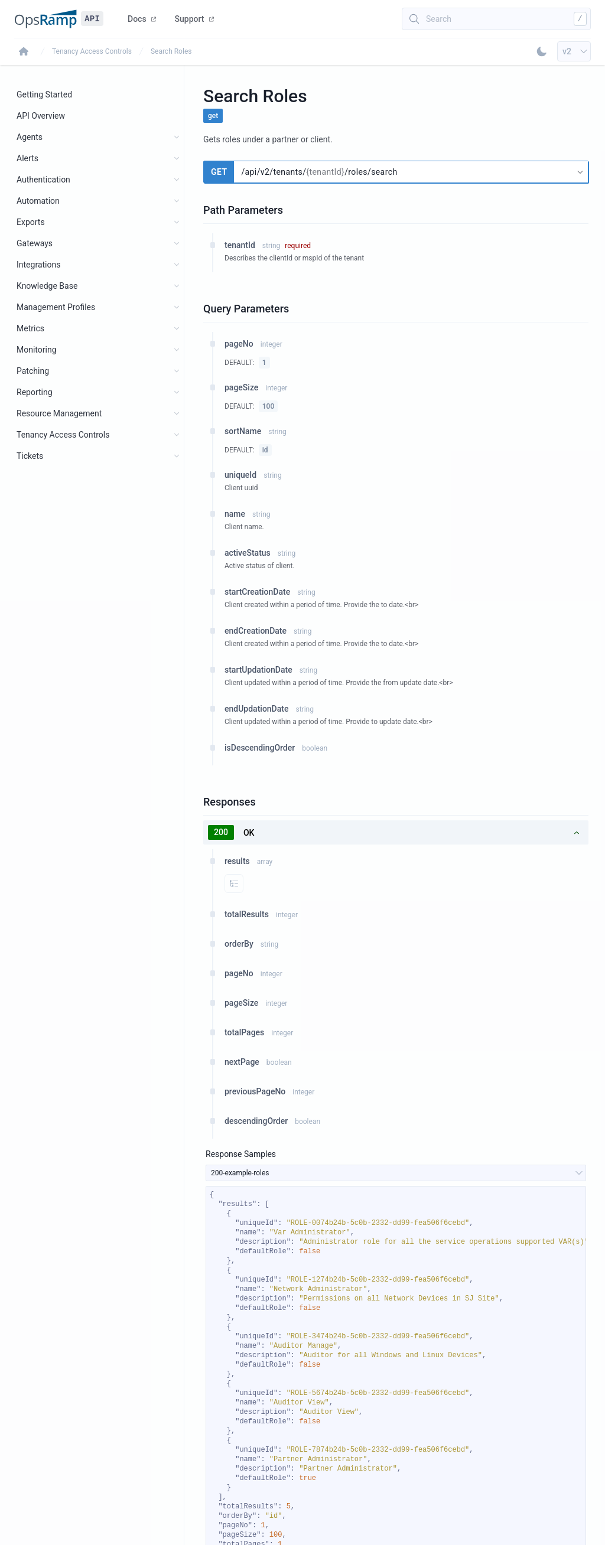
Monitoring (37, 349)
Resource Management (59, 413)
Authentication (43, 179)
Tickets (30, 456)
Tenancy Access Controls (92, 51)
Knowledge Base (47, 286)
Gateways (35, 243)
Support (194, 19)
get (213, 116)
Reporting (35, 392)
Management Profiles (56, 307)
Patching (33, 371)
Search (438, 19)
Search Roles (171, 51)
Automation (38, 201)
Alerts (27, 158)
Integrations (38, 264)
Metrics (30, 328)
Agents (30, 137)
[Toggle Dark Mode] (541, 51)
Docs (142, 19)
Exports (31, 222)
